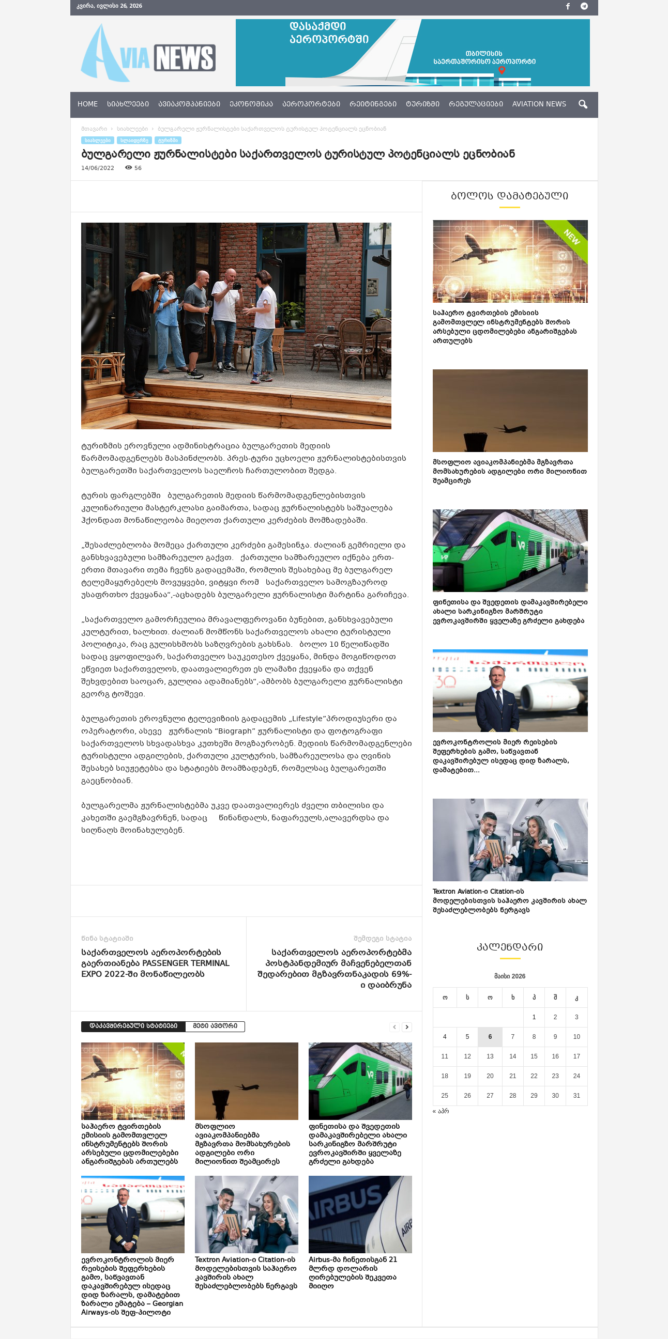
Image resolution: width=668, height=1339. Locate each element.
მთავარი (94, 129)
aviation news (539, 105)
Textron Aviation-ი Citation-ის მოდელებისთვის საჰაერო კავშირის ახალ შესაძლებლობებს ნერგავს (246, 1273)
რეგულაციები (476, 105)
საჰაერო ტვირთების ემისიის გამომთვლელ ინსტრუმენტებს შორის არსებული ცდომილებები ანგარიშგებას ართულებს (129, 1144)
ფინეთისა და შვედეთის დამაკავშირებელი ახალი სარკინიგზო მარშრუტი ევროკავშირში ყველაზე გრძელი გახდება (358, 1144)
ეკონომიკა (251, 105)
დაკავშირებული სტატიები (133, 1026)
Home (88, 105)
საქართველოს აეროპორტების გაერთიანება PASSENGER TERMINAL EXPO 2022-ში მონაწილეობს (155, 964)
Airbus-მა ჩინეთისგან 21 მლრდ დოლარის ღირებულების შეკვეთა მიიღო (353, 1273)
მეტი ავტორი (215, 1026)
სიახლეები (128, 105)
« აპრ (441, 1111)
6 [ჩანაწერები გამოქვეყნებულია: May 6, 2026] (490, 1036)
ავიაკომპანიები (189, 105)
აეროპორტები (311, 105)
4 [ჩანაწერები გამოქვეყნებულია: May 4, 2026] (445, 1036)
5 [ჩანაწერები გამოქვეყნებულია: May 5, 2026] (467, 1036)
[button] (582, 105)
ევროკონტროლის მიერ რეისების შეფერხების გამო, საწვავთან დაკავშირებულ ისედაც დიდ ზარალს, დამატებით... (501, 756)
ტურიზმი (422, 105)
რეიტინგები (373, 105)
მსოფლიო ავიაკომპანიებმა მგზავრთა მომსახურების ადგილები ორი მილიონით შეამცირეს (242, 1144)
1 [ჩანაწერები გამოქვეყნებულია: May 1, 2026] (534, 1017)
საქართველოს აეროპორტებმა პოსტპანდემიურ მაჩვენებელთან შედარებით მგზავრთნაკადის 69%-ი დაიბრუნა (334, 969)
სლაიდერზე (134, 140)
